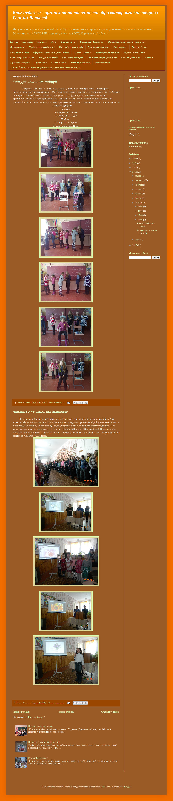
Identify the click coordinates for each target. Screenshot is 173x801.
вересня (139, 189)
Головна (14, 42)
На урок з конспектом (134, 52)
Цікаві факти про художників (102, 57)
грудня (138, 176)
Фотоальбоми (120, 47)
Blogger (127, 787)
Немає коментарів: (56, 402)
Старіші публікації (110, 712)
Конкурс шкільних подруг (35, 82)
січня (137, 239)
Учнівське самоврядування (42, 47)
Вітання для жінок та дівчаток (40, 412)
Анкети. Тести (139, 47)
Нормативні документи (91, 42)
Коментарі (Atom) (36, 717)
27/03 (140, 206)
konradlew (105, 787)
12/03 (140, 220)
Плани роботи (17, 47)
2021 (134, 163)
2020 (134, 167)
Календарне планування (107, 52)
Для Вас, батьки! (82, 52)
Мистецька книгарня (72, 57)
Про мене (42, 42)
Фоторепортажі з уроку (22, 57)
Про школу (27, 42)
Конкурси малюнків (48, 57)
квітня (138, 198)
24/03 (140, 211)
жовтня (138, 185)
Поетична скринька (80, 62)
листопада (140, 180)
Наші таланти (67, 42)
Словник (149, 57)
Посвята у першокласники (40, 726)
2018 (134, 172)
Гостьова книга (58, 62)
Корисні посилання (19, 52)
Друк (53, 42)
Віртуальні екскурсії (20, 62)
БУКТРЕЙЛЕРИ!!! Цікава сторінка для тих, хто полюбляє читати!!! (45, 68)
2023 (134, 158)
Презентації (41, 62)
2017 (134, 245)
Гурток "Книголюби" (38, 758)
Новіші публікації (21, 712)
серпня (138, 193)
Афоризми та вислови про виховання (51, 52)
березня (139, 202)
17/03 (140, 215)
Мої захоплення (102, 62)
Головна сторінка (66, 712)
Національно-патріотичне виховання (126, 42)
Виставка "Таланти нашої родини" (44, 742)
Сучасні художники (131, 57)
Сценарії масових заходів (71, 47)
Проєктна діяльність (98, 47)
